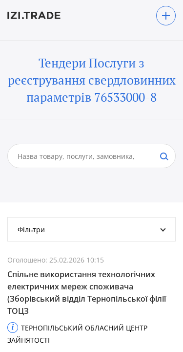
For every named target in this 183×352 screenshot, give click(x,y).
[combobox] (82, 156)
